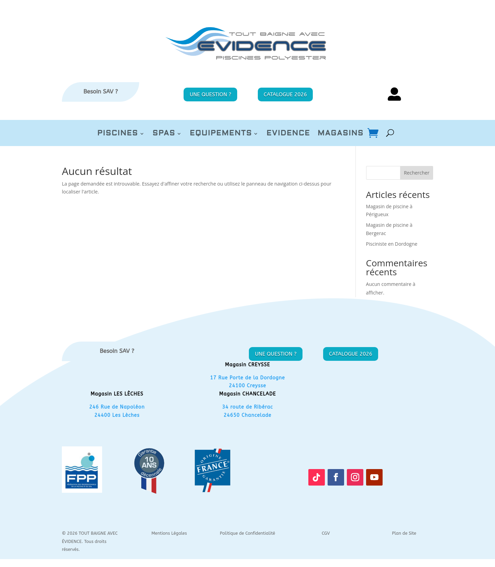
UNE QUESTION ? (210, 94)
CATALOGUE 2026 (285, 94)
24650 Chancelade (247, 415)
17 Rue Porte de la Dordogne (247, 378)
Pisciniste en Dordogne (392, 244)
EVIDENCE (288, 134)
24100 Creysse (247, 386)
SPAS (164, 134)
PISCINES (117, 134)
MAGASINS (341, 134)
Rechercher (416, 172)
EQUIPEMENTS (221, 134)
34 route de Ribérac (247, 407)
